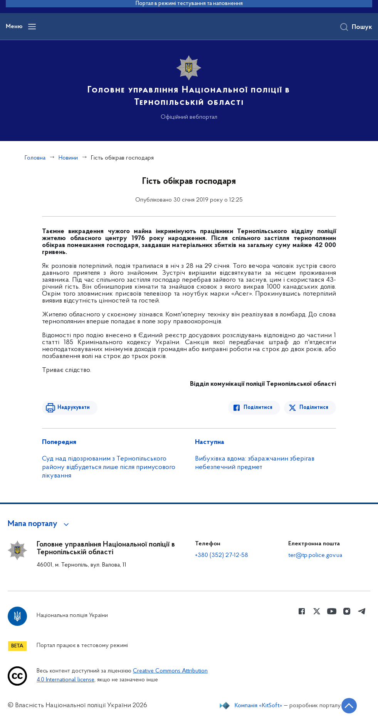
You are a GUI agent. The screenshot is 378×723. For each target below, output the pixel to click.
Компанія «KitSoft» (258, 706)
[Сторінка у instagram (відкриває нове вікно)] (346, 611)
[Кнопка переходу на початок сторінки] (349, 705)
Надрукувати (73, 407)
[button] (39, 524)
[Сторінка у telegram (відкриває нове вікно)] (361, 611)
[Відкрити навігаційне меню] (32, 26)
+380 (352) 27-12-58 (221, 555)
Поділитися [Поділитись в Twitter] (313, 407)
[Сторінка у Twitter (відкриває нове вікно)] (316, 611)
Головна (35, 158)
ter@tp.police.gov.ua (315, 555)
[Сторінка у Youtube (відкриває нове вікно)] (331, 611)
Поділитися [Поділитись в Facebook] (258, 407)
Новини (68, 158)
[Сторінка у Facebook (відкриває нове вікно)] (301, 611)
